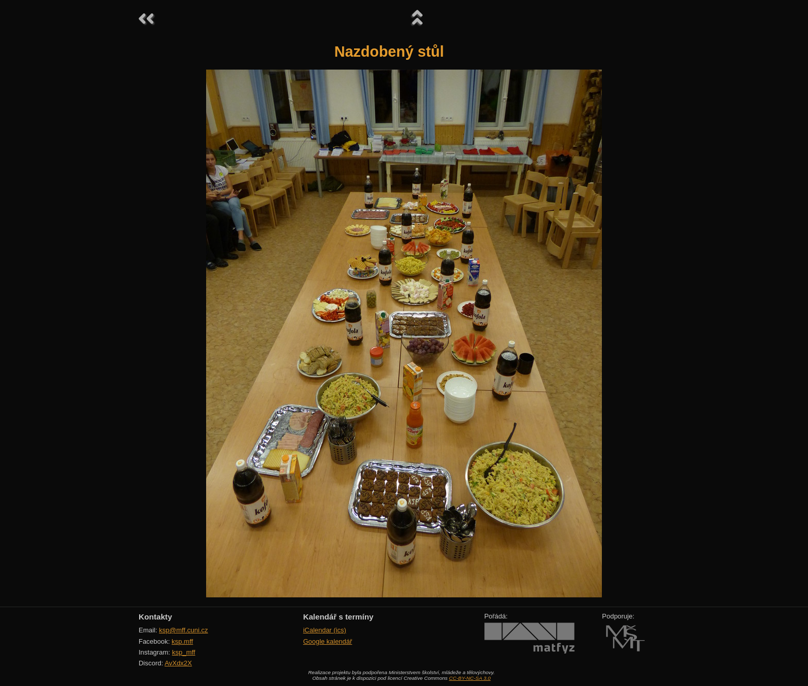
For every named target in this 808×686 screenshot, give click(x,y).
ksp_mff (183, 652)
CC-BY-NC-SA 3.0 (470, 678)
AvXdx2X (178, 663)
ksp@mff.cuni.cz (183, 630)
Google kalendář (327, 641)
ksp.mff (182, 641)
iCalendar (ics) (324, 630)
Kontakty (155, 616)
